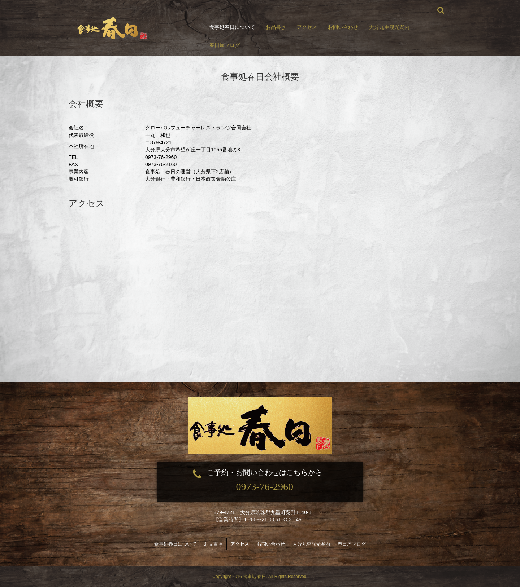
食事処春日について (232, 27)
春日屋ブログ (224, 45)
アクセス (307, 27)
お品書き (276, 27)
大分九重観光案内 (389, 27)
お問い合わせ (343, 27)
